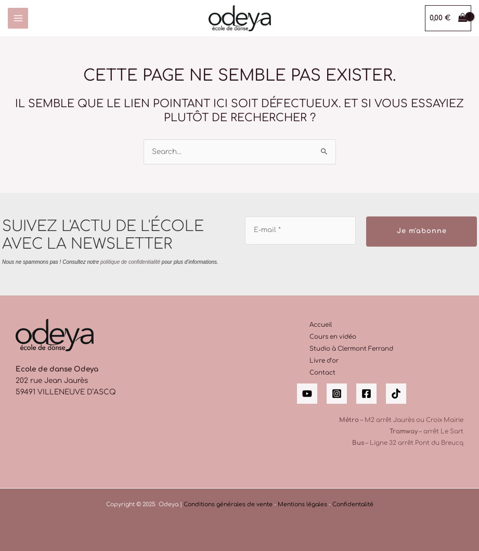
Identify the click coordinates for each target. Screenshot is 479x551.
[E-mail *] (300, 230)
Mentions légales (302, 504)
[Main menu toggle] (18, 18)
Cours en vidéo (332, 337)
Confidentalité (352, 504)
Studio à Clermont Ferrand (351, 348)
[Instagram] (337, 393)
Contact (322, 372)
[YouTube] (307, 393)
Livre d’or (324, 360)
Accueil (320, 325)
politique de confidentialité (130, 261)
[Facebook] (366, 393)
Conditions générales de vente (228, 504)
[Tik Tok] (396, 393)
